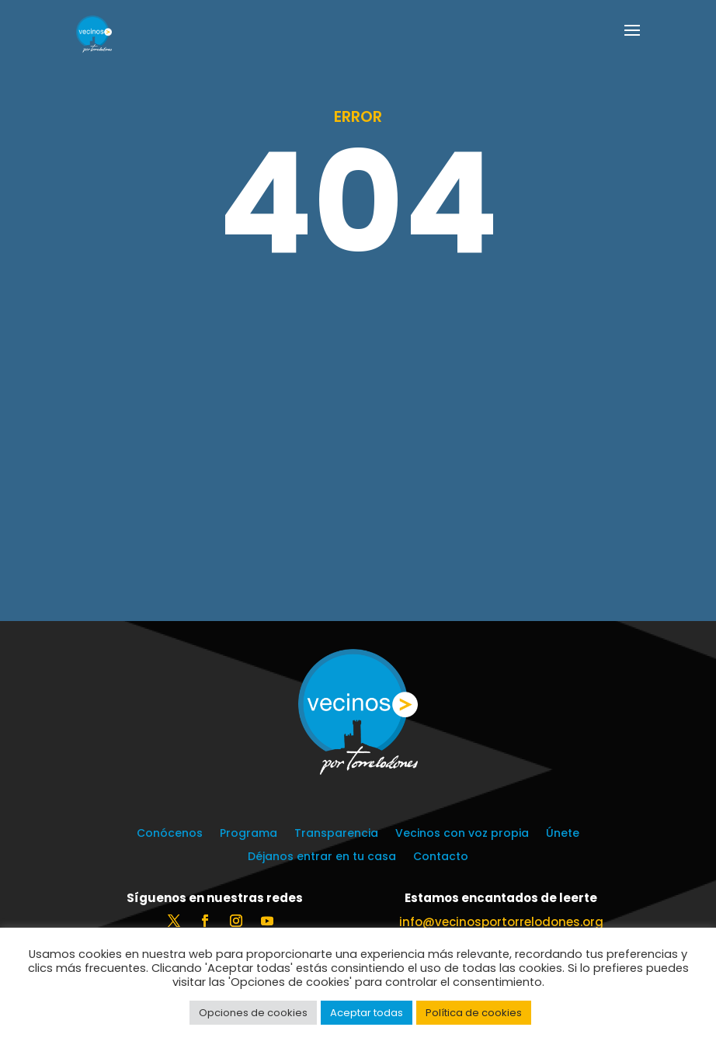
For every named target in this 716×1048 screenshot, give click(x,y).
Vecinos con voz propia (462, 834)
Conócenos (170, 834)
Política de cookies (474, 1012)
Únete (562, 834)
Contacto (440, 857)
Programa (248, 834)
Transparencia (336, 834)
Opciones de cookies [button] (253, 1012)
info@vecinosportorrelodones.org (501, 922)
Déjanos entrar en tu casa (322, 857)
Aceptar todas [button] (366, 1012)
